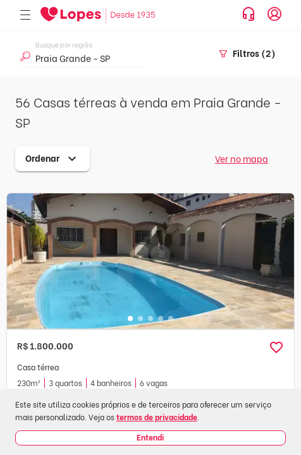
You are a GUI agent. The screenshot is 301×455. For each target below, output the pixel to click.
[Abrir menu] (25, 15)
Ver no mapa (241, 158)
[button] (276, 347)
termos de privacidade (156, 416)
